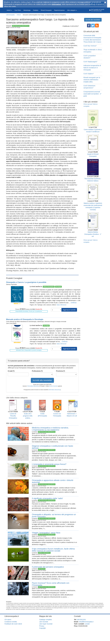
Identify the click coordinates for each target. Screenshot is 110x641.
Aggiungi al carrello (69, 310)
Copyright (42, 628)
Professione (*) (37, 371)
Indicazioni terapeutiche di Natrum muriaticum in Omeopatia (92, 68)
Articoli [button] (9, 10)
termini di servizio (53, 386)
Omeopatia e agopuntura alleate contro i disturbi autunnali (52, 481)
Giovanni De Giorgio (15, 27)
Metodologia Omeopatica (21, 25)
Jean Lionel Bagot (11, 323)
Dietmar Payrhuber (11, 284)
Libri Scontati (43, 622)
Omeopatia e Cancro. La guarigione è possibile (26, 282)
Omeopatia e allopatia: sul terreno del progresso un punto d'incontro (54, 515)
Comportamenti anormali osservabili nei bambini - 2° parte (92, 94)
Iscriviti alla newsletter (93, 20)
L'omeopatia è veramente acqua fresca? (49, 464)
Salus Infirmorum (61, 305)
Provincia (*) (60, 371)
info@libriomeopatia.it (86, 622)
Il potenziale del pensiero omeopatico (48, 567)
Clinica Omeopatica (48, 286)
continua (73, 302)
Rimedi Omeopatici (46, 10)
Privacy (41, 626)
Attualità (42, 568)
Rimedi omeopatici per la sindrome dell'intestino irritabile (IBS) (91, 80)
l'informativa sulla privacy (33, 386)
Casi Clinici (18, 10)
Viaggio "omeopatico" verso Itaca (46, 533)
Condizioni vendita (11, 622)
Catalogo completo (45, 619)
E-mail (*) (11, 371)
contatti (87, 624)
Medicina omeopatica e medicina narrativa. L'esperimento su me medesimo (50, 429)
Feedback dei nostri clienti (13, 624)
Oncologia (58, 286)
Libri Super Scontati (45, 624)
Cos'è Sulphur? (88, 74)
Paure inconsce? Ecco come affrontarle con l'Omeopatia (50, 584)
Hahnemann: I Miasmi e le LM (72, 415)
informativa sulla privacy (54, 389)
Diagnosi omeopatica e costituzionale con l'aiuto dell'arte (52, 447)
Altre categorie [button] (72, 10)
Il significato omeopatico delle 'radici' (47, 498)
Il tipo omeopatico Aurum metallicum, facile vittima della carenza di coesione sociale (53, 550)
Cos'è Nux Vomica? (90, 46)
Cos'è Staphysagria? (90, 62)
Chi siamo (8, 619)
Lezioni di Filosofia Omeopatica (13, 416)
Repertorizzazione (59, 10)
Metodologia (27, 10)
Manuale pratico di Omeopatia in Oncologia (24, 319)
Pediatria (35, 10)
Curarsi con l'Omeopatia (57, 415)
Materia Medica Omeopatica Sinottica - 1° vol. (92, 234)
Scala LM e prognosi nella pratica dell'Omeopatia (28, 416)
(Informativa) (56, 4)
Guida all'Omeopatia (42, 415)
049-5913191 (81, 619)
